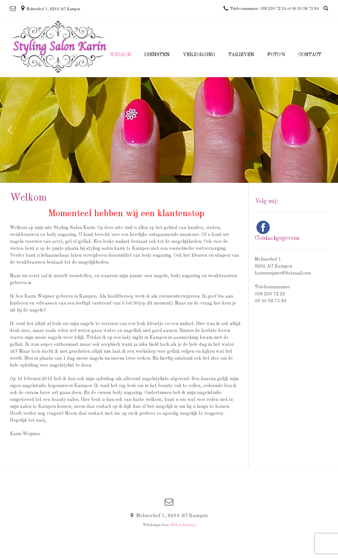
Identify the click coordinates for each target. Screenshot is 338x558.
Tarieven (241, 54)
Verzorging (199, 54)
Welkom (120, 54)
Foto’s (276, 54)
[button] (10, 130)
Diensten (157, 54)
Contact (309, 54)
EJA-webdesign (183, 525)
